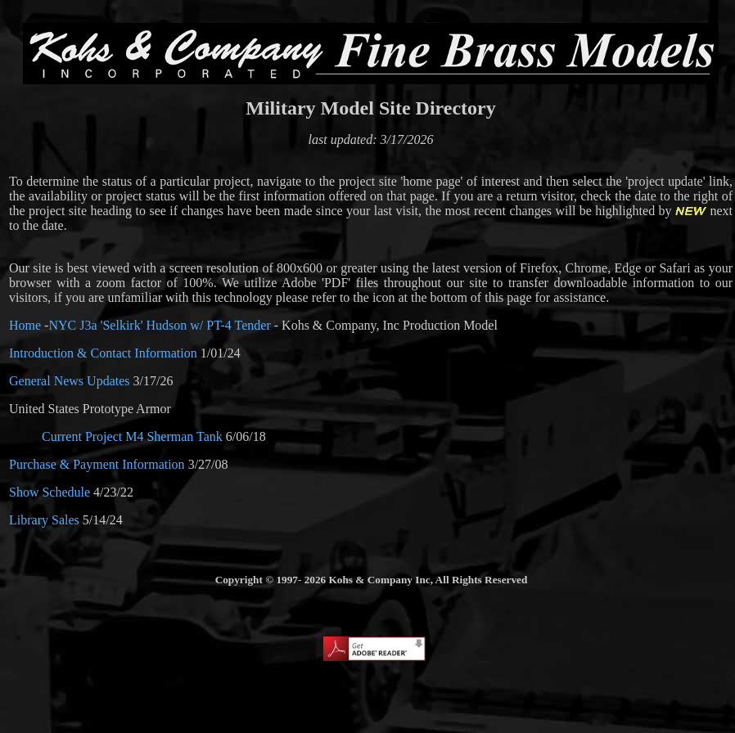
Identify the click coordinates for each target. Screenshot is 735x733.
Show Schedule (49, 492)
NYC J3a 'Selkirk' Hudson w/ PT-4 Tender (159, 325)
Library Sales (44, 520)
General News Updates (69, 381)
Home (25, 325)
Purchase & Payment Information (97, 464)
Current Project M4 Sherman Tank (132, 436)
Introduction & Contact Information (103, 353)
